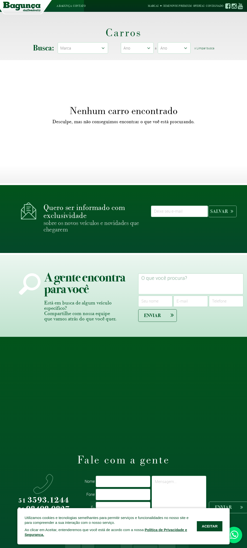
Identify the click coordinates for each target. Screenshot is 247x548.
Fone (90, 494)
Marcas (153, 5)
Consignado (214, 5)
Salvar (221, 211)
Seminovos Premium (176, 5)
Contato (79, 5)
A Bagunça (64, 5)
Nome (90, 481)
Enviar (159, 315)
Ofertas (199, 5)
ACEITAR (210, 526)
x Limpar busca (204, 48)
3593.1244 (43, 500)
